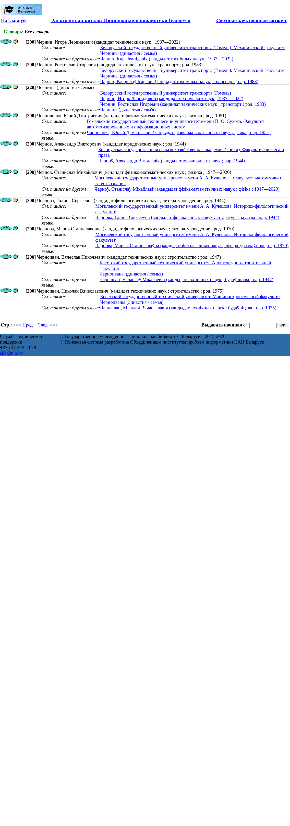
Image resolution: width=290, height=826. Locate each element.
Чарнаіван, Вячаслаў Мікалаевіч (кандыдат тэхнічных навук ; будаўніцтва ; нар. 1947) (186, 279)
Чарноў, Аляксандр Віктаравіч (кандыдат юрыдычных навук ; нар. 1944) (171, 160)
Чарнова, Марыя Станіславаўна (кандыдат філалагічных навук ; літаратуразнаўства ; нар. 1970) (192, 245)
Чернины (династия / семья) (128, 53)
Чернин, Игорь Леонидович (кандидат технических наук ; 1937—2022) (171, 98)
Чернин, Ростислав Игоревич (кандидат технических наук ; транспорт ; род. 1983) (183, 104)
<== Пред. (23, 324)
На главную (14, 20)
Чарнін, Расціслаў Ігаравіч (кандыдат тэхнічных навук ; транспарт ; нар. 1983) (179, 81)
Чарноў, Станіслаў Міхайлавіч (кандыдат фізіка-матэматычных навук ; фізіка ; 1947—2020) (187, 189)
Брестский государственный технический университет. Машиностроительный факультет (190, 296)
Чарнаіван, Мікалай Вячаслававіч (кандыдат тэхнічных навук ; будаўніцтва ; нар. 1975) (188, 307)
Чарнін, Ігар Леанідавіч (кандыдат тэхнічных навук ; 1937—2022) (166, 58)
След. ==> (48, 324)
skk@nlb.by (11, 353)
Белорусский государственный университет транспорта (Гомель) (165, 93)
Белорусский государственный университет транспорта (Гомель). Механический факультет (192, 47)
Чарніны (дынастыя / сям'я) (127, 109)
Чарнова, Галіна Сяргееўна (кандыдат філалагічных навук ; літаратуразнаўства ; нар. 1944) (187, 217)
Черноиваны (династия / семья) (131, 274)
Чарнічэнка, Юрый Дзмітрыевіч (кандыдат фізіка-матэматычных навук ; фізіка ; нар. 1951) (179, 132)
